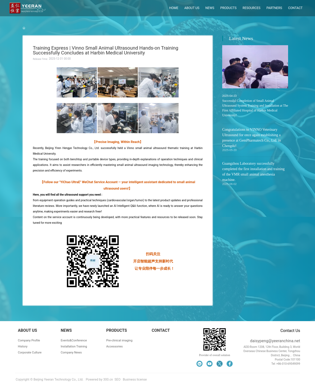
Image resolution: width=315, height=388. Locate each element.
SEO (118, 379)
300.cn (108, 379)
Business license (135, 379)
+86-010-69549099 (288, 363)
